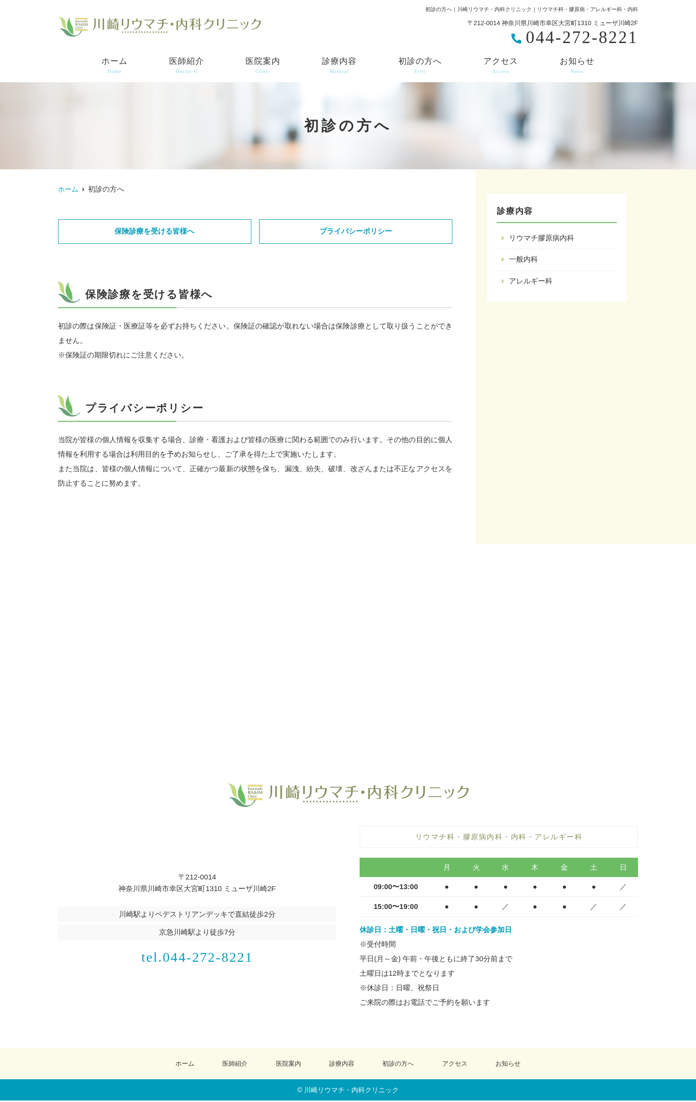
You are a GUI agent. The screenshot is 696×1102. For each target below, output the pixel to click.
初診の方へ (420, 66)
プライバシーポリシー (355, 231)
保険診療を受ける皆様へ (154, 231)
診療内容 (339, 66)
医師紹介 (186, 66)
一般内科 (523, 260)
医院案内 (263, 66)
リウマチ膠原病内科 (541, 238)
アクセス (500, 66)
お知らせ (577, 66)
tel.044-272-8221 (197, 956)
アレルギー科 (530, 282)
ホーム (115, 66)
